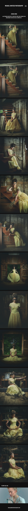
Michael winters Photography (14, 6)
